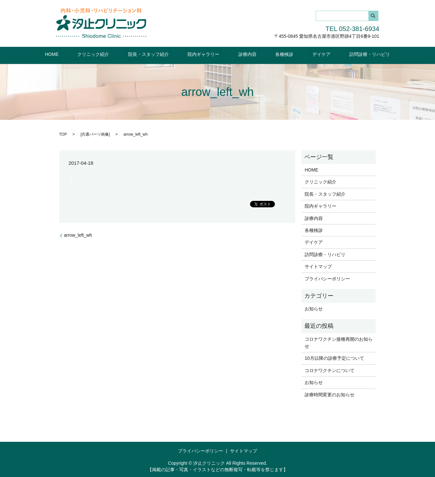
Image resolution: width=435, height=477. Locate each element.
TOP (63, 133)
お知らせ (314, 308)
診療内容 (243, 54)
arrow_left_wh (78, 234)
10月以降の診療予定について (334, 357)
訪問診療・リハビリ (341, 54)
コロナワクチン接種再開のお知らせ (339, 342)
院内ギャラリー (207, 54)
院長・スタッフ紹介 (160, 54)
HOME (80, 54)
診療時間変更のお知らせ (329, 394)
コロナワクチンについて (329, 370)
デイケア (301, 54)
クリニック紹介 (113, 54)
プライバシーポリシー (327, 278)
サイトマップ (318, 266)
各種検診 (272, 54)
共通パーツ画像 (95, 133)
